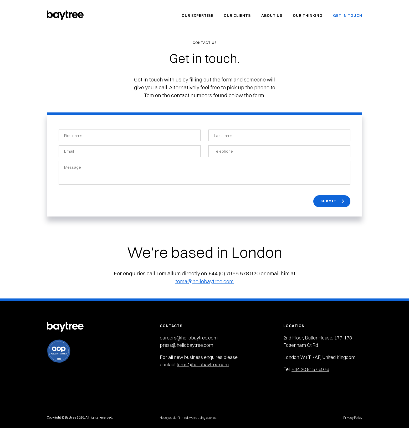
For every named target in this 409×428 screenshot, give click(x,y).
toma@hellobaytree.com (204, 281)
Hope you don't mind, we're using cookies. (188, 418)
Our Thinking (308, 15)
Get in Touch (347, 15)
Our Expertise (197, 15)
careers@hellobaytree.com (189, 338)
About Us (271, 15)
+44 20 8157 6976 (310, 369)
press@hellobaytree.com (186, 345)
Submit (332, 201)
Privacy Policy (352, 418)
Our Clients (237, 15)
